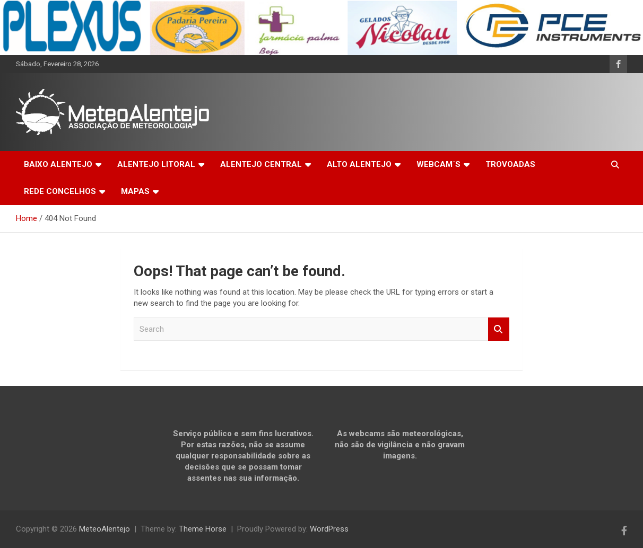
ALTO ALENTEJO (359, 164)
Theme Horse (203, 529)
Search (498, 329)
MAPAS (135, 191)
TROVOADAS (510, 164)
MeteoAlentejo (104, 529)
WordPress (329, 529)
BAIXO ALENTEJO (58, 164)
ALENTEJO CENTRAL (261, 164)
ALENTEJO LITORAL (156, 164)
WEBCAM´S (438, 164)
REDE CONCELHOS (60, 191)
